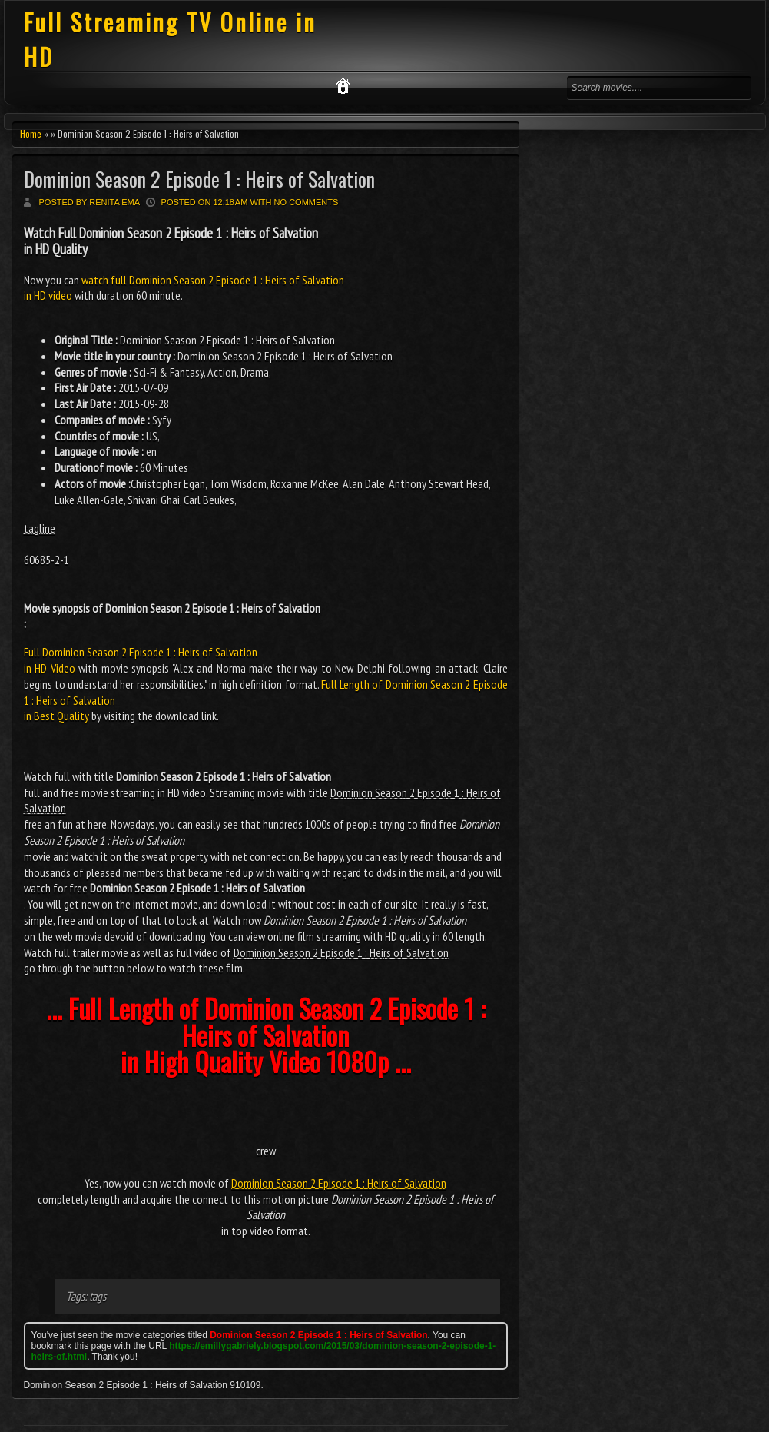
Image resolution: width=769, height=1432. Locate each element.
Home (30, 133)
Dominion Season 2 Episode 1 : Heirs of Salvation (199, 179)
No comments (306, 202)
